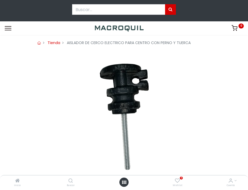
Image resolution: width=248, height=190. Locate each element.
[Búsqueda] (170, 9)
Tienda (54, 42)
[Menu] (8, 28)
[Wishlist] (177, 181)
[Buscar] (70, 181)
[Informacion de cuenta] (230, 181)
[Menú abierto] (124, 182)
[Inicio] (17, 181)
